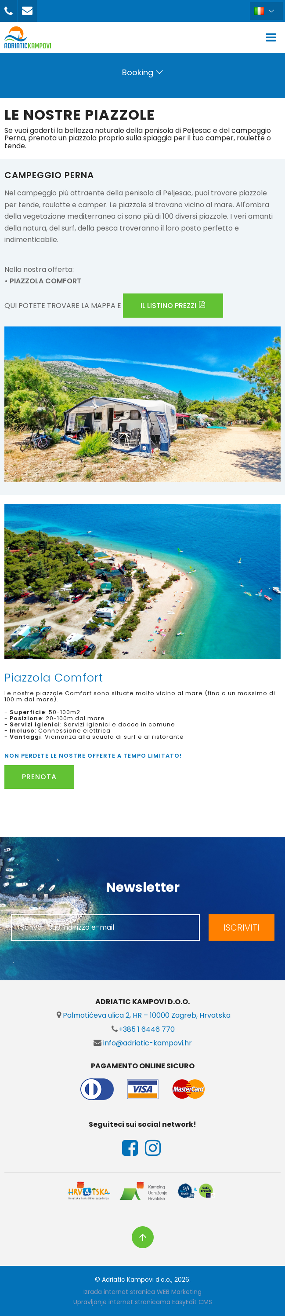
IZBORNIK (273, 37)
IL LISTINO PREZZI (168, 306)
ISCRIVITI (242, 927)
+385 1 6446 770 (143, 1029)
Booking (137, 72)
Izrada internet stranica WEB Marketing (142, 1291)
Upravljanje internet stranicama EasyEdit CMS (142, 1302)
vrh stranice (143, 1237)
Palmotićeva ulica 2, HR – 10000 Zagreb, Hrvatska (143, 1015)
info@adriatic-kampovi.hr (143, 1043)
